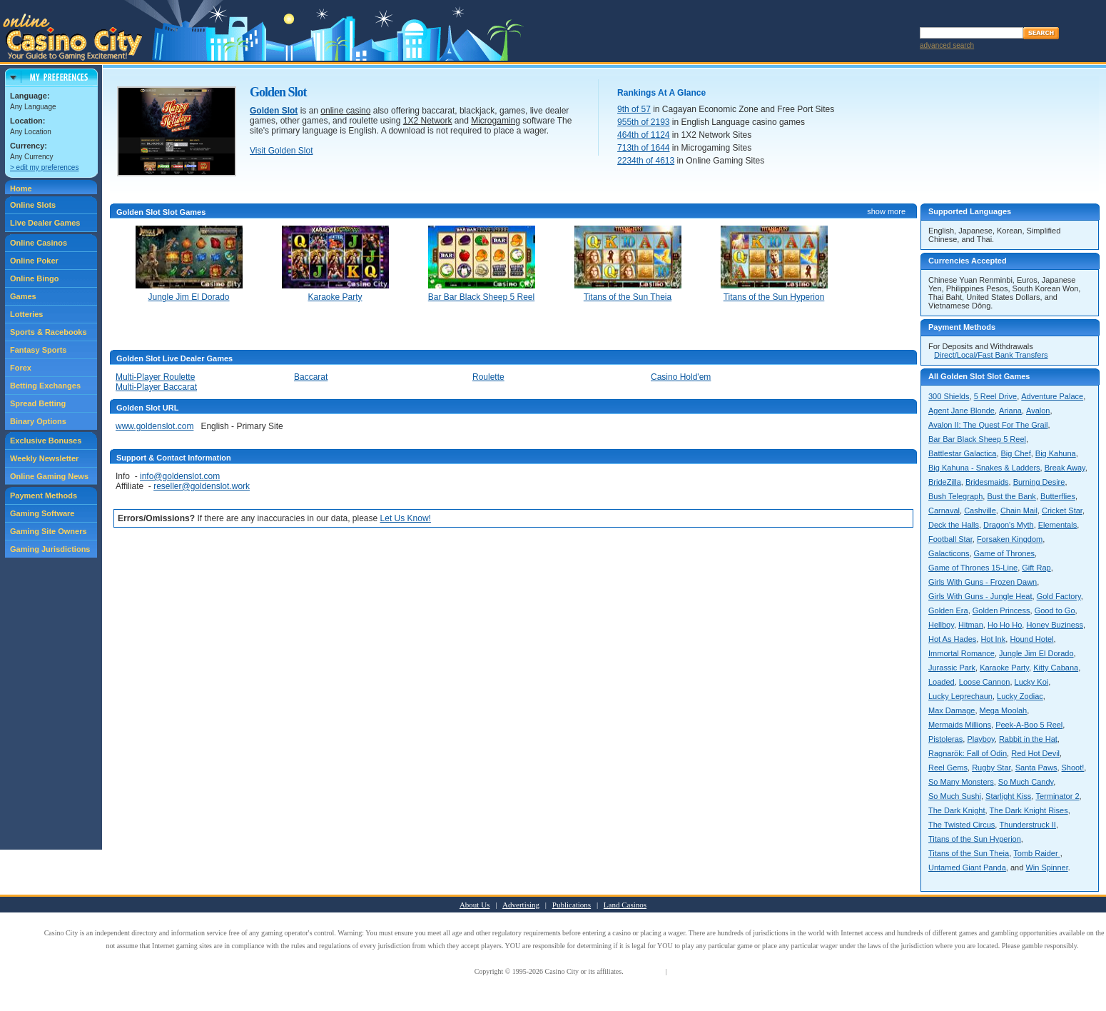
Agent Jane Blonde (961, 410)
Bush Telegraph (955, 496)
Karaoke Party (1004, 667)
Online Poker (34, 260)
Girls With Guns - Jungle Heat (980, 596)
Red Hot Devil (1035, 753)
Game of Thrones (1004, 553)
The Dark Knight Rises (1029, 810)
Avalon (1038, 410)
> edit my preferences (44, 167)
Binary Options (38, 421)
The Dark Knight (956, 810)
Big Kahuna (1055, 453)
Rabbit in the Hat (1028, 739)
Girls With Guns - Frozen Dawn (982, 582)
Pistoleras (945, 739)
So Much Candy (1025, 782)
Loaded (941, 682)
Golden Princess (1001, 610)
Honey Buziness (1054, 624)
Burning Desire (1039, 482)
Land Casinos (625, 904)
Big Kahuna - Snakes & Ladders (984, 467)
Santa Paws (1036, 767)
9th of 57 (634, 109)
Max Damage (951, 710)
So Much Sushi (954, 796)
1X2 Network (427, 121)
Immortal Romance (961, 653)
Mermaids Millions (959, 724)
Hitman (970, 624)
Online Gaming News (49, 476)
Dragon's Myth (1008, 524)
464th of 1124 (643, 135)
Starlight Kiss (1008, 796)
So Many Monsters (961, 782)
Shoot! (1073, 767)
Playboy (980, 739)
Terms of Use (644, 971)
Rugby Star (991, 767)
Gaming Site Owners (48, 531)
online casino (345, 111)
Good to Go (1055, 610)
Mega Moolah (1004, 710)
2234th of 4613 (645, 161)
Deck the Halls (953, 524)
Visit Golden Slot (281, 151)
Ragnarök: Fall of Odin (967, 753)
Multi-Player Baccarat (156, 387)
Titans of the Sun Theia (968, 853)
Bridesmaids (987, 482)
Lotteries (26, 314)
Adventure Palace (1052, 396)
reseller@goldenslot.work (201, 486)
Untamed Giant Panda (967, 867)
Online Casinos (38, 242)
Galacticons (948, 553)
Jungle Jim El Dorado (1036, 653)
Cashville (980, 510)
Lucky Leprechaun (960, 696)
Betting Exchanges (45, 385)
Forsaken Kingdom (1009, 539)
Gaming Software (42, 513)
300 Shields (949, 396)
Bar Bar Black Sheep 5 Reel (977, 439)
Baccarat (311, 377)
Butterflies (1057, 496)
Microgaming (495, 121)
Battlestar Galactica (962, 453)
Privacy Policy (690, 971)
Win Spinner (1046, 867)
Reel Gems (948, 767)
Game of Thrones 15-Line (973, 567)
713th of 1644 (643, 148)
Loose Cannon (984, 682)
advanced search (947, 45)
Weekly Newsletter (44, 458)
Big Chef (1016, 453)
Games (23, 296)
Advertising (520, 904)
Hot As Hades (952, 639)
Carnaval (944, 510)
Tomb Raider (1036, 853)
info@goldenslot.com (180, 476)
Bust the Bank (1011, 496)
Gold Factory (1059, 596)
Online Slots (33, 205)
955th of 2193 (643, 122)
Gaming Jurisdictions (50, 549)
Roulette (488, 377)
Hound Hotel (1031, 639)
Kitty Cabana (1055, 667)
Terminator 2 (1057, 796)
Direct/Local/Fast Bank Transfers (991, 355)
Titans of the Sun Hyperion (974, 839)
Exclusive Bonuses (45, 440)
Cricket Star (1062, 510)
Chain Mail (1018, 510)
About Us (474, 904)
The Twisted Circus (961, 824)
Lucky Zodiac (1020, 696)
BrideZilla (944, 482)
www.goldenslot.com (154, 426)
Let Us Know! (405, 518)
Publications (571, 904)
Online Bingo (34, 278)
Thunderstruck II (1027, 824)
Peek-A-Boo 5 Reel (1028, 724)
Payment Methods (43, 495)
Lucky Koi (1032, 682)
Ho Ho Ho (1005, 624)
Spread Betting (38, 403)
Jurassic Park (951, 667)
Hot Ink (992, 639)
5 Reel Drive (996, 396)
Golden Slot (274, 111)
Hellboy (941, 624)
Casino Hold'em (681, 377)
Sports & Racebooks (48, 332)
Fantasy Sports (38, 350)
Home (21, 188)
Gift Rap (1036, 567)
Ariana (1010, 410)
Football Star (950, 539)
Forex (20, 367)
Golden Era (948, 610)
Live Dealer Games (45, 222)
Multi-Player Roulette (155, 377)
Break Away (1065, 467)
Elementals (1057, 524)
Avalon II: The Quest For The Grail (988, 425)
